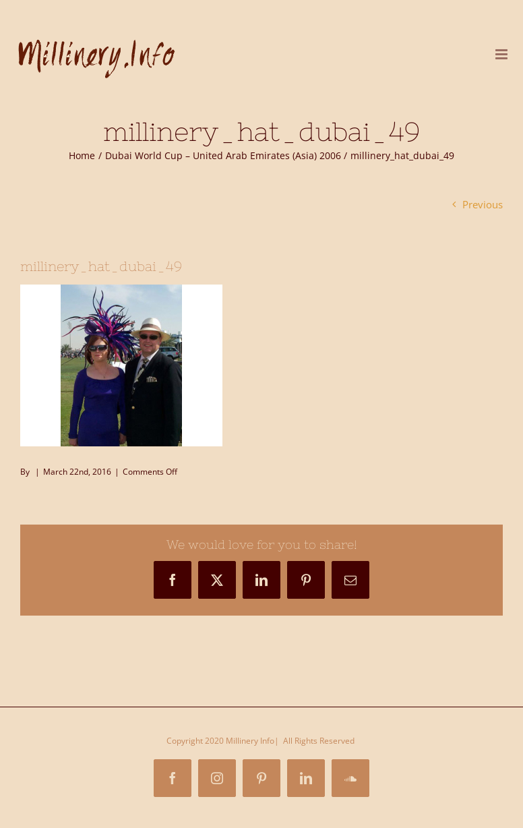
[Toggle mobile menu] (502, 54)
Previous (482, 204)
